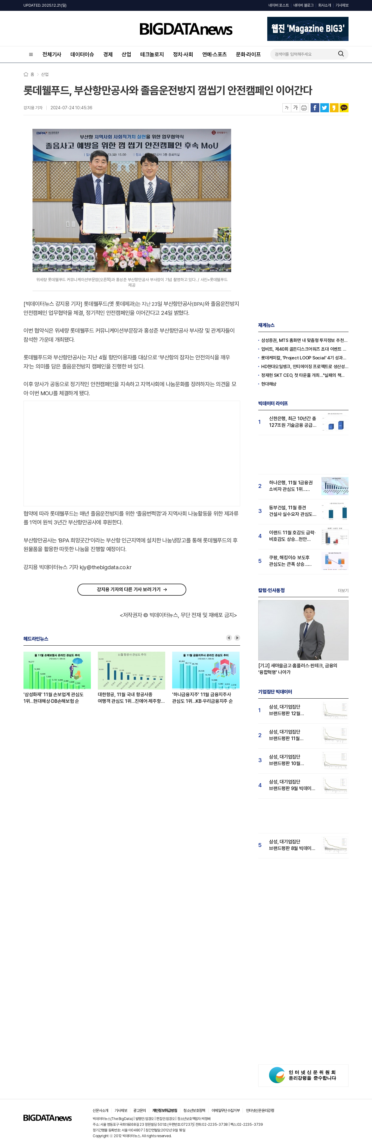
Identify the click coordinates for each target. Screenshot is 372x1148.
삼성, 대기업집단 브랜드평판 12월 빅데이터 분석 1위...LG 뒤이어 (290, 710)
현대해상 (269, 384)
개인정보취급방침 (164, 1110)
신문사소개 (100, 1110)
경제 (108, 54)
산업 (126, 54)
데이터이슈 (82, 54)
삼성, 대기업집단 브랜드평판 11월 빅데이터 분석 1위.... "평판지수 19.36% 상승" (288, 735)
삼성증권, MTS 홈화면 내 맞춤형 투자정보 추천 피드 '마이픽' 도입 (305, 340)
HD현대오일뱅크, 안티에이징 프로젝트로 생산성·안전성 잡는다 (305, 366)
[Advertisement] (131, 452)
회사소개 (324, 5)
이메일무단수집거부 (226, 1110)
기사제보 (342, 5)
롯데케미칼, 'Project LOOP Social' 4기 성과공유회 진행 (305, 358)
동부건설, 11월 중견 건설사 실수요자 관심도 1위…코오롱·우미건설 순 (292, 511)
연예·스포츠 (214, 54)
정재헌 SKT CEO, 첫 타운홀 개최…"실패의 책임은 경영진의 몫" (305, 375)
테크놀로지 (152, 54)
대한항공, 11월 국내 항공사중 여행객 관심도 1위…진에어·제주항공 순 (131, 698)
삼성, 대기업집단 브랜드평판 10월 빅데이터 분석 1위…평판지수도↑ (287, 760)
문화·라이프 (248, 54)
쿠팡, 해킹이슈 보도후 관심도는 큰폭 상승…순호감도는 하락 (289, 561)
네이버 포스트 (278, 5)
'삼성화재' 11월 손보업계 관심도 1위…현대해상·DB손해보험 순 (53, 698)
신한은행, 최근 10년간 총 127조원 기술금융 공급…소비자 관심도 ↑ (292, 422)
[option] (60, 678)
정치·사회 (183, 54)
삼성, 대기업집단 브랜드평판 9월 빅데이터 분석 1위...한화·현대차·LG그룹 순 (292, 785)
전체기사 (51, 54)
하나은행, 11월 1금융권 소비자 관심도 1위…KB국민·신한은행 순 (291, 486)
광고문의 (139, 1110)
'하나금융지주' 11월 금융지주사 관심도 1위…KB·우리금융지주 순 (202, 698)
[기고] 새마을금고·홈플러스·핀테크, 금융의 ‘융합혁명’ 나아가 (297, 669)
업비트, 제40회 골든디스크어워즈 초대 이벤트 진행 (305, 349)
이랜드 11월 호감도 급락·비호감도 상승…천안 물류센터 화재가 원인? (292, 536)
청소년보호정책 (194, 1110)
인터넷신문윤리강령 (260, 1110)
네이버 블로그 (303, 5)
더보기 (343, 590)
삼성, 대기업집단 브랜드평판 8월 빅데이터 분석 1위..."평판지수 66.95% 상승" (292, 845)
